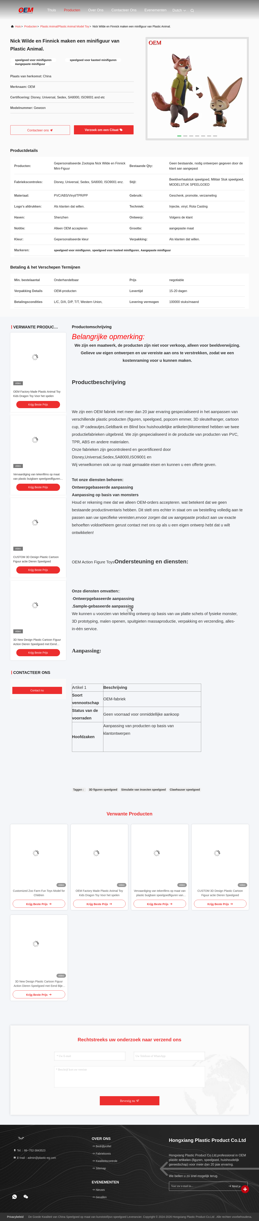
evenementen (156, 10)
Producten (72, 10)
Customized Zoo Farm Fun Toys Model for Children (39, 893)
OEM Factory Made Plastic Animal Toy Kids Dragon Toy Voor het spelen (99, 893)
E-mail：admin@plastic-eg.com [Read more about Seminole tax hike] (34, 1157)
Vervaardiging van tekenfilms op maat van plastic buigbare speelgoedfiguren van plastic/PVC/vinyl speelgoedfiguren (37, 479)
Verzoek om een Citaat (103, 130)
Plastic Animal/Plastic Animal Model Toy (64, 26)
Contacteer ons (124, 10)
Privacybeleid (15, 1216)
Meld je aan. (236, 1186)
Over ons (96, 10)
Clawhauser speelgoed (185, 789)
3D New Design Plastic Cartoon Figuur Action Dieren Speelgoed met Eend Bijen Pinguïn (37, 644)
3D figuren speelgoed (103, 789)
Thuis (51, 10)
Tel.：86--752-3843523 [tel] (29, 1150)
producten (30, 26)
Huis (18, 26)
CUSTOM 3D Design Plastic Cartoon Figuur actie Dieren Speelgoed (220, 893)
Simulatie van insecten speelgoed (143, 789)
